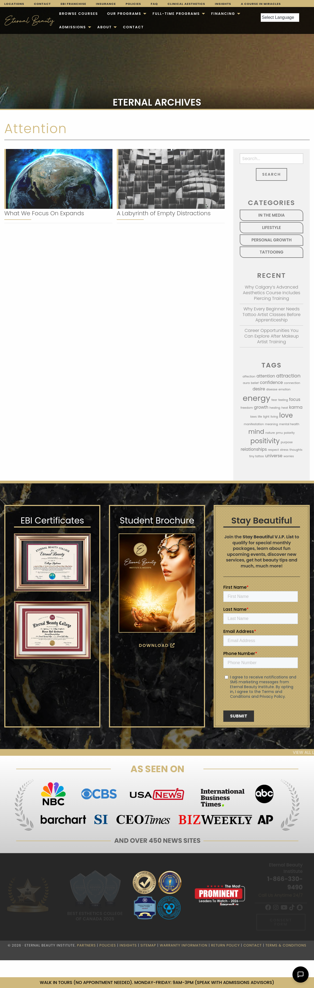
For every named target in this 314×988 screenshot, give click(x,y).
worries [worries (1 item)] (289, 456)
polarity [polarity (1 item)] (289, 433)
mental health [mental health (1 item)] (289, 424)
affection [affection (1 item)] (248, 377)
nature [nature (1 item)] (270, 433)
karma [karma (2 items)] (296, 407)
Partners (86, 945)
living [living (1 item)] (274, 417)
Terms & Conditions (286, 945)
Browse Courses (78, 13)
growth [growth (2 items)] (261, 407)
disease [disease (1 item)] (271, 389)
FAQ (154, 4)
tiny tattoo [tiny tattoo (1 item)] (256, 456)
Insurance (106, 4)
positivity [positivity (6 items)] (265, 441)
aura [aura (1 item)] (246, 383)
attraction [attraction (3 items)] (288, 375)
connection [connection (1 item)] (292, 383)
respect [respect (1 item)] (273, 450)
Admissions (72, 27)
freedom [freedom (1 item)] (247, 408)
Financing (223, 13)
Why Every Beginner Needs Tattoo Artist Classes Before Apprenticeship (271, 314)
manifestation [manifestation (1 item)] (254, 424)
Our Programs (124, 13)
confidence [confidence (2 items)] (271, 382)
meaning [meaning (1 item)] (271, 424)
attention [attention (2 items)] (265, 376)
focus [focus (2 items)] (295, 399)
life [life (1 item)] (260, 417)
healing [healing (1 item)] (275, 408)
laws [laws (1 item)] (253, 417)
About (104, 27)
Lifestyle (271, 227)
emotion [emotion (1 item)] (284, 389)
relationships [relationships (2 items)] (254, 449)
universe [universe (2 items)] (273, 456)
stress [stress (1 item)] (284, 450)
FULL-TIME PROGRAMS (176, 13)
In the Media (271, 215)
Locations (14, 4)
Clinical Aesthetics (186, 4)
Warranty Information (183, 945)
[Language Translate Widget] (280, 17)
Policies (133, 4)
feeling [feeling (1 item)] (283, 400)
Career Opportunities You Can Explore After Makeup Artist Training (271, 336)
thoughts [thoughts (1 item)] (296, 450)
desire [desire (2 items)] (259, 389)
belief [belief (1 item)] (255, 383)
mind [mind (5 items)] (256, 431)
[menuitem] (79, 13)
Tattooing (271, 252)
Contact (42, 4)
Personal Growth (271, 240)
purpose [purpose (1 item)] (286, 442)
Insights (223, 4)
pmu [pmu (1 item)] (279, 433)
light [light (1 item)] (266, 417)
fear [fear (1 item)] (274, 400)
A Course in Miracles (261, 4)
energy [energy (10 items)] (256, 398)
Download (157, 645)
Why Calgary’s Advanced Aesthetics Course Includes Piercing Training (271, 292)
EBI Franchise (73, 4)
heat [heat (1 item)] (284, 408)
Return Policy (225, 945)
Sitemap (148, 945)
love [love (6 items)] (286, 415)
